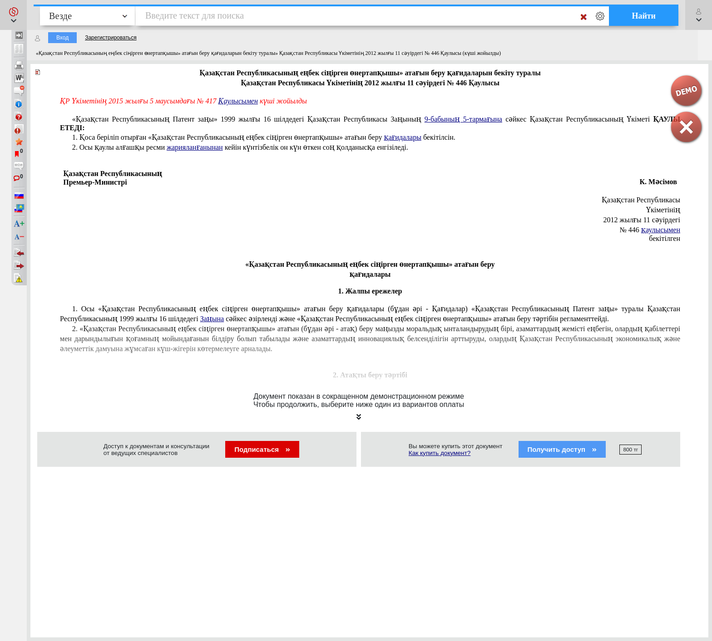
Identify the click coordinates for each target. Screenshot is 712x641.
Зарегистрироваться (110, 37)
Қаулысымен (238, 101)
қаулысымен (660, 230)
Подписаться (262, 449)
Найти (644, 15)
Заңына (212, 319)
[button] (13, 15)
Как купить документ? (440, 453)
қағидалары (402, 137)
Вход (62, 37)
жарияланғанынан (195, 147)
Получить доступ (562, 449)
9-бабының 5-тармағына (463, 119)
